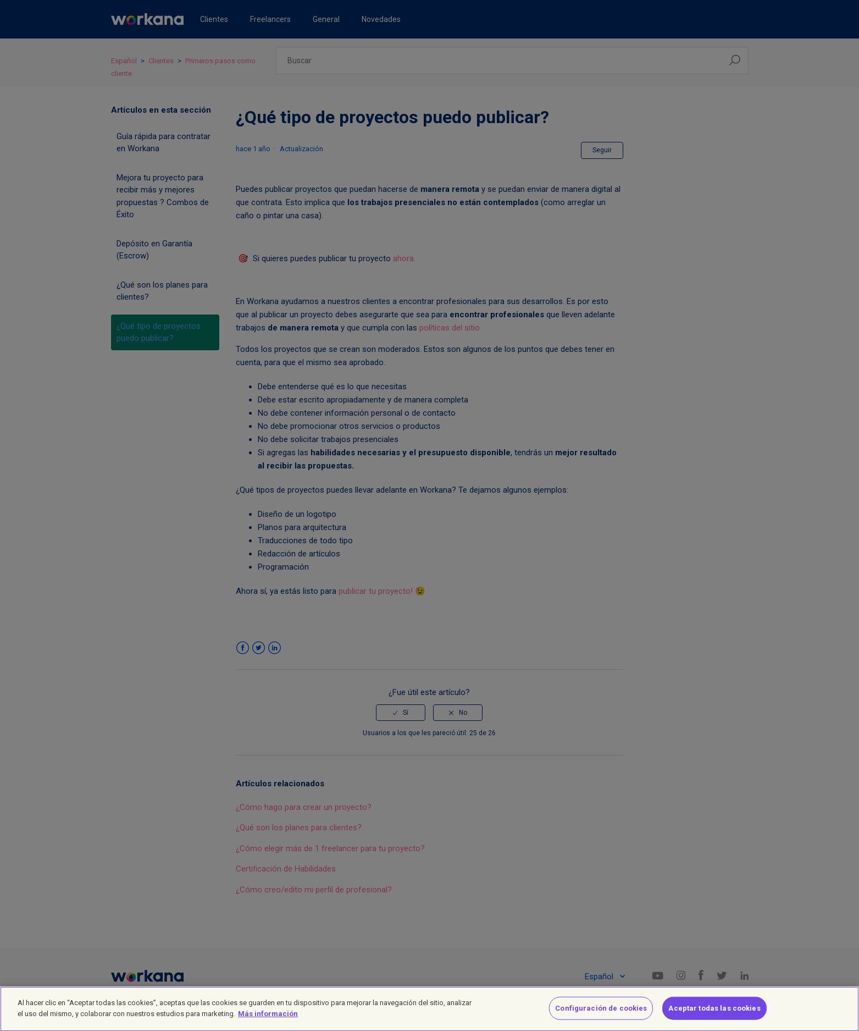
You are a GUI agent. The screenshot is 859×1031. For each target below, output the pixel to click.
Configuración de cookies (601, 1014)
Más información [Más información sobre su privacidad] (268, 1019)
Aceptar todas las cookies (714, 1014)
